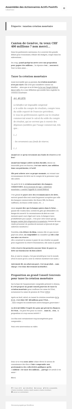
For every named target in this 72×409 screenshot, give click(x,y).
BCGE (46, 388)
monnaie (39, 388)
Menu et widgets (64, 10)
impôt (31, 390)
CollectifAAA (29, 388)
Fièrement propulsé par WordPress (22, 405)
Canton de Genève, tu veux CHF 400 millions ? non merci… (34, 44)
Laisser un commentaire (20, 392)
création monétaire (17, 390)
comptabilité (53, 388)
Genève (26, 390)
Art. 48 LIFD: (20, 98)
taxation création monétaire (42, 390)
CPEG (47, 292)
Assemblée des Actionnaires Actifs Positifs (32, 7)
